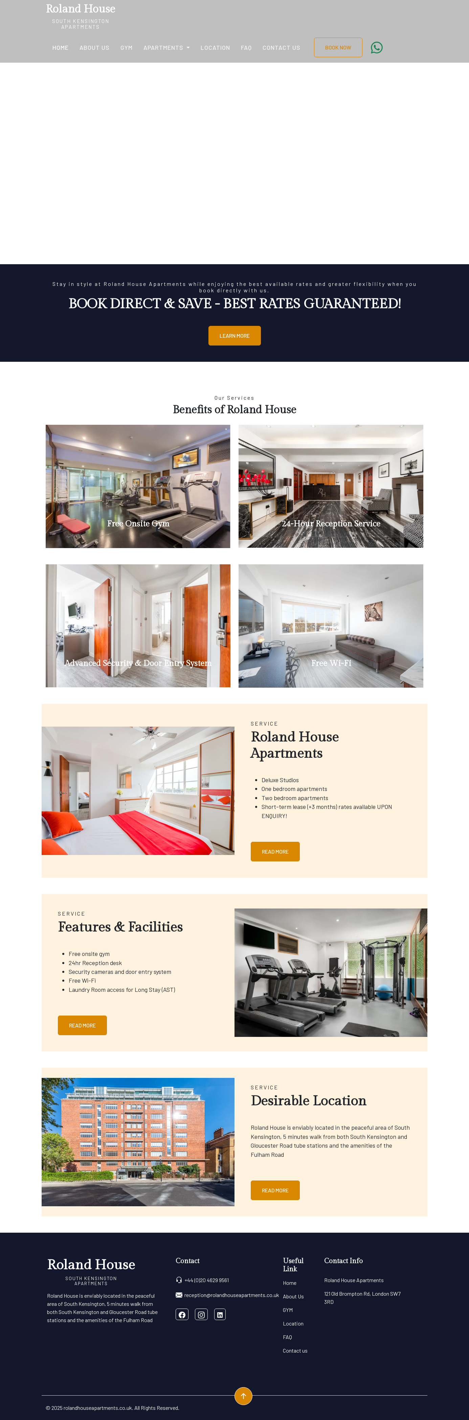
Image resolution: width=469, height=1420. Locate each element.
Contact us (281, 47)
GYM (126, 47)
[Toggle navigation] (119, 16)
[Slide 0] (234, 255)
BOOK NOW (338, 47)
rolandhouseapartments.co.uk (98, 1407)
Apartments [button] (164, 47)
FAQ (246, 47)
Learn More (235, 335)
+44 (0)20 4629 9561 (202, 1280)
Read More (275, 851)
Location (215, 47)
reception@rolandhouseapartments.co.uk (227, 1295)
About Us (95, 47)
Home (60, 47)
